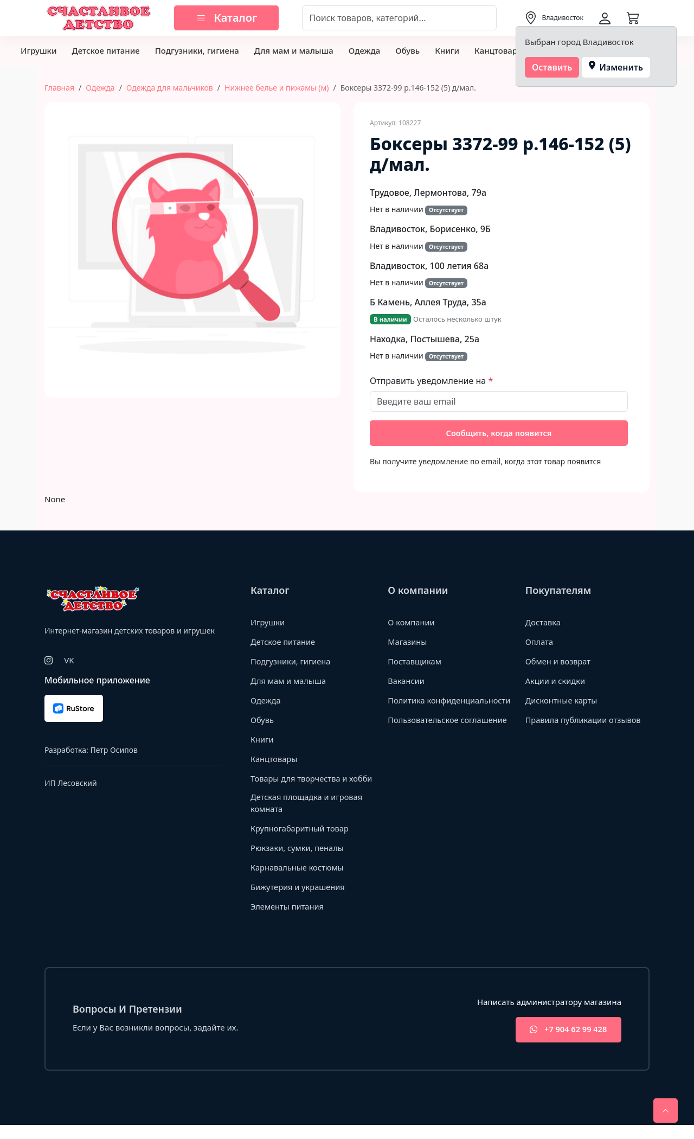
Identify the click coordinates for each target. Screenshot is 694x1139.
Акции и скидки (556, 681)
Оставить (552, 67)
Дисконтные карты (562, 700)
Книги (447, 50)
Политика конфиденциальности (430, 706)
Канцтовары (499, 50)
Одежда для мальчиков (169, 87)
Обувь (407, 50)
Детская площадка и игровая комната (307, 816)
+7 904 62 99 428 (565, 1043)
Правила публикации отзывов (584, 720)
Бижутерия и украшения (299, 899)
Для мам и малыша (293, 50)
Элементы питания (288, 919)
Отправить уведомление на (429, 381)
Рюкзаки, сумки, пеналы (298, 860)
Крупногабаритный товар (300, 841)
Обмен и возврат (559, 661)
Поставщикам (415, 661)
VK (69, 661)
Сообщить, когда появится (499, 433)
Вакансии (406, 681)
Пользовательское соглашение (449, 732)
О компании (412, 622)
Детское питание (105, 50)
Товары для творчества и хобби (300, 784)
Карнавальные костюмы (298, 880)
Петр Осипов (113, 751)
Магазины (408, 642)
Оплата (539, 642)
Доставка (543, 622)
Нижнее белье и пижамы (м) (276, 87)
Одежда (364, 50)
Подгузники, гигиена (197, 50)
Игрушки (38, 50)
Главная (59, 87)
